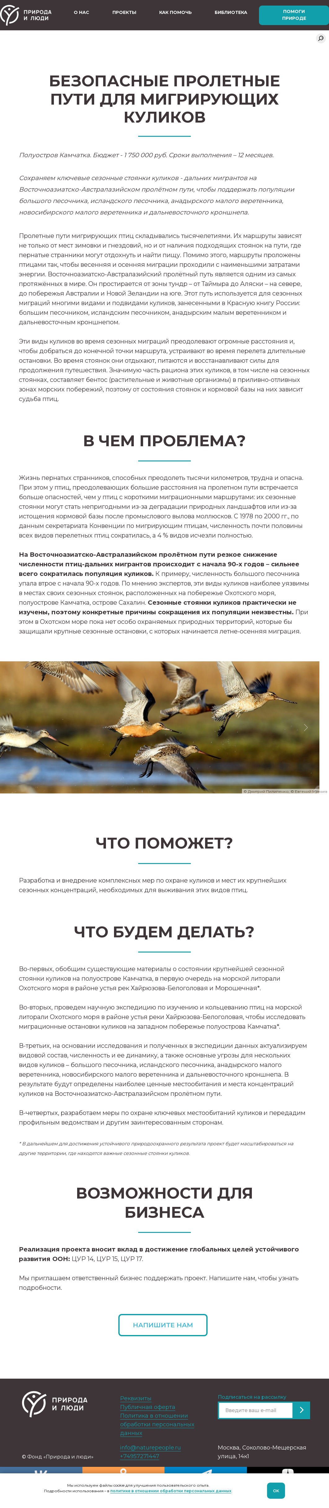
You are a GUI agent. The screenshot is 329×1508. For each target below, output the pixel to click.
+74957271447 (139, 1456)
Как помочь (175, 12)
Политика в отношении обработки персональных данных (157, 1424)
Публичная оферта (147, 1407)
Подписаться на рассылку (252, 1397)
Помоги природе (294, 15)
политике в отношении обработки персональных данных (170, 1491)
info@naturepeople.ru (150, 1447)
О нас (81, 12)
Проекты (124, 12)
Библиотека (231, 12)
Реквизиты (135, 1398)
